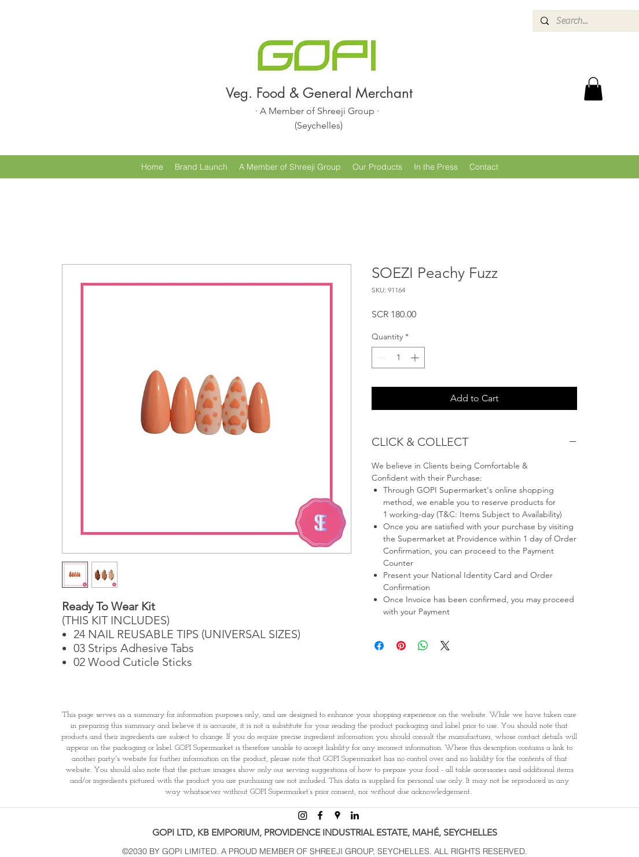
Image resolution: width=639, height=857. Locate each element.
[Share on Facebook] (379, 646)
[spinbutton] (398, 357)
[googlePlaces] (337, 815)
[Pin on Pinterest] (401, 646)
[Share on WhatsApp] (423, 646)
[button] (593, 89)
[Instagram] (303, 815)
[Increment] (416, 357)
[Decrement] (380, 357)
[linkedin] (355, 815)
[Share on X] (445, 646)
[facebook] (320, 815)
